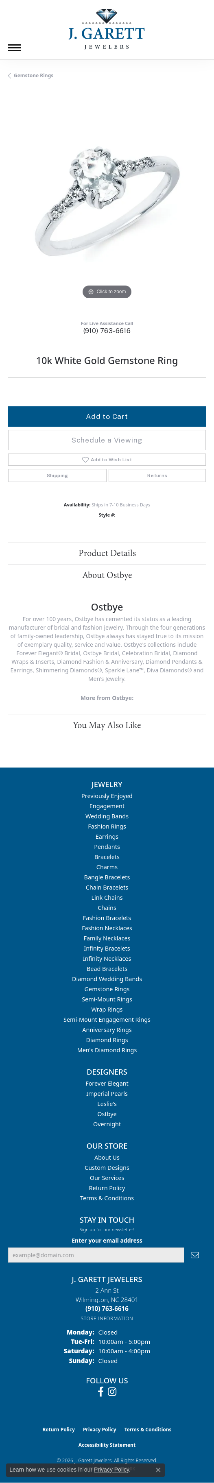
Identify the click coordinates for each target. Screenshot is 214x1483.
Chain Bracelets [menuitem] (107, 887)
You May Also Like (107, 726)
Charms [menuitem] (107, 867)
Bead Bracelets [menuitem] (107, 969)
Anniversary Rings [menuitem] (106, 1030)
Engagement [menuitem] (107, 806)
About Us (107, 1157)
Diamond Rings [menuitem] (107, 1040)
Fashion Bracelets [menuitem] (107, 918)
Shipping (57, 475)
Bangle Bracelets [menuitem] (107, 877)
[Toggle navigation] (14, 47)
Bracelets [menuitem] (107, 857)
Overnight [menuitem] (107, 1124)
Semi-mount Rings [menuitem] (107, 999)
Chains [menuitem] (107, 908)
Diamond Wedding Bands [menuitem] (107, 979)
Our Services (107, 1178)
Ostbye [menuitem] (106, 1114)
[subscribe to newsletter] (195, 1255)
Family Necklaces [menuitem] (107, 938)
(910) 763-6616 (107, 331)
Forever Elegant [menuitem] (107, 1083)
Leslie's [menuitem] (107, 1104)
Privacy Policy (99, 1429)
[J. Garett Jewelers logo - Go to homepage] (107, 29)
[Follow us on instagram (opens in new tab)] (112, 1392)
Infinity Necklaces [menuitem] (107, 958)
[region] (107, 202)
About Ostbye (107, 575)
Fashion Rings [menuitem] (107, 826)
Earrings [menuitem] (107, 836)
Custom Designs (107, 1167)
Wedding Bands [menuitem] (107, 816)
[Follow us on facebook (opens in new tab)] (101, 1392)
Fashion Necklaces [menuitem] (107, 928)
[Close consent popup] (158, 1470)
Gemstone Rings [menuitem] (107, 989)
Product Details (107, 553)
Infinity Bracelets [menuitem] (107, 948)
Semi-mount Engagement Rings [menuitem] (107, 1019)
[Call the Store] (107, 1308)
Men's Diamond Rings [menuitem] (107, 1050)
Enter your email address (107, 1240)
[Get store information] (107, 1318)
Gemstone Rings (33, 75)
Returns (157, 475)
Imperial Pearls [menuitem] (107, 1093)
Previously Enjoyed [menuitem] (107, 796)
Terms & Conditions (107, 1198)
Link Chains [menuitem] (106, 897)
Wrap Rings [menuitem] (107, 1009)
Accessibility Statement (107, 1445)
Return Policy (107, 1188)
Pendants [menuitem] (107, 847)
